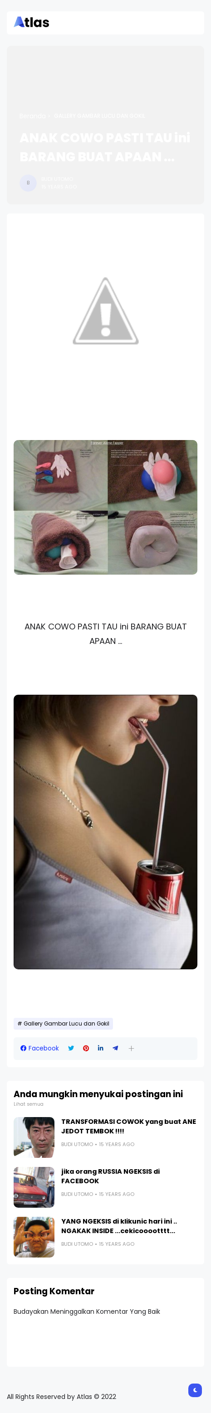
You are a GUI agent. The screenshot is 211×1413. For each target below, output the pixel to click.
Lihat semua (29, 1104)
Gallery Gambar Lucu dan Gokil (99, 116)
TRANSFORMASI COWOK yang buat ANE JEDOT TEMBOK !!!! (128, 1126)
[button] (131, 1048)
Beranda (33, 116)
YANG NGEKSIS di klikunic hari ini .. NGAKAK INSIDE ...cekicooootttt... (119, 1226)
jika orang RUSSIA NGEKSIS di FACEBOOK (110, 1176)
